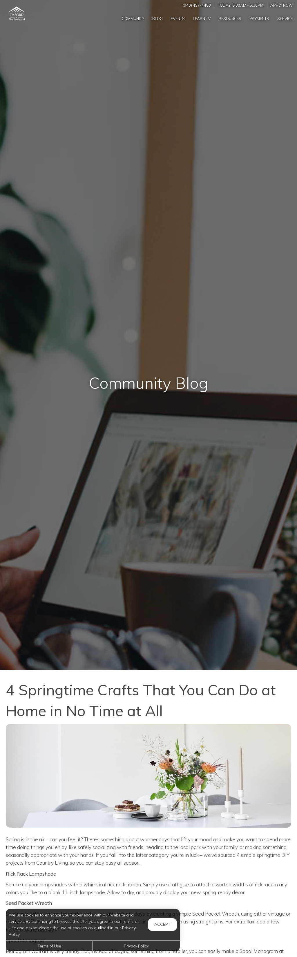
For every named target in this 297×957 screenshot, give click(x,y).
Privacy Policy (136, 945)
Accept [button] (162, 924)
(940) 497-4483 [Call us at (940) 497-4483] (197, 5)
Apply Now (281, 5)
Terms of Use (49, 945)
